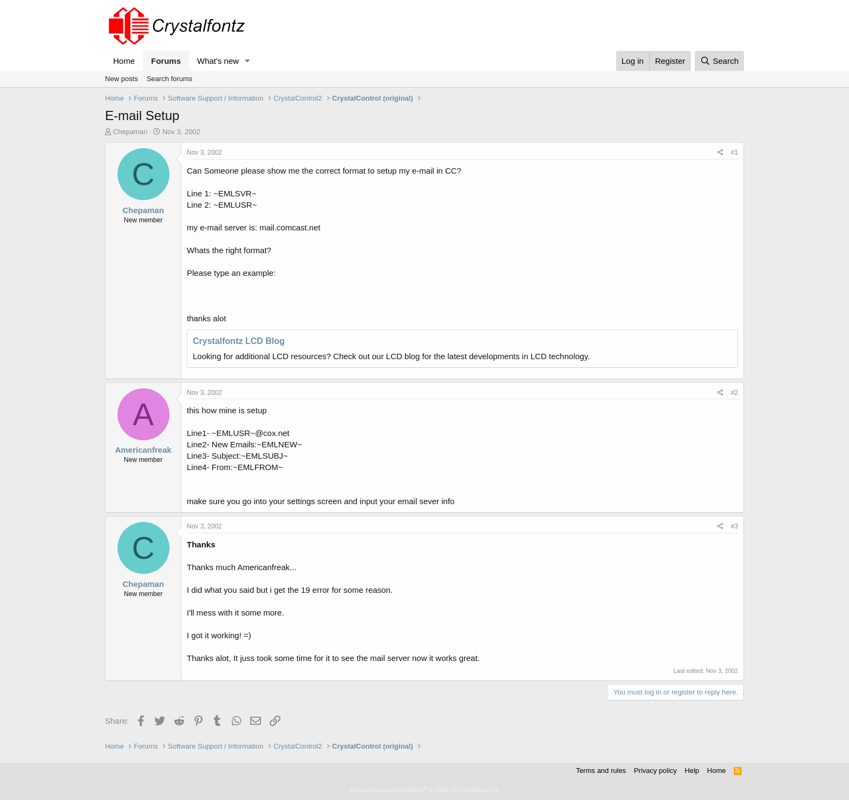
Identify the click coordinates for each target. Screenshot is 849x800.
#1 (734, 152)
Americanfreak (143, 449)
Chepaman (130, 132)
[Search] (719, 61)
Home (124, 60)
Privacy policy (655, 770)
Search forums (170, 79)
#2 (734, 392)
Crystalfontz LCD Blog (239, 341)
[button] (247, 61)
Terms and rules (601, 770)
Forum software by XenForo (424, 790)
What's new (218, 60)
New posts (121, 79)
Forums (166, 60)
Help (692, 770)
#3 (734, 526)
